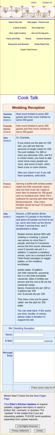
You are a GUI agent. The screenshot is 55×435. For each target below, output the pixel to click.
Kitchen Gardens (44, 39)
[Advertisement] (27, 74)
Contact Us (47, 2)
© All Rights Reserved (27, 426)
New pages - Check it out (38, 22)
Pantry (28, 39)
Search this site (15, 22)
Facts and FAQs (13, 39)
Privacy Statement (20, 430)
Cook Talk (28, 97)
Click (7, 404)
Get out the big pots (40, 33)
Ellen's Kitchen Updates (23, 404)
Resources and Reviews (18, 44)
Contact (39, 430)
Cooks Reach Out (41, 44)
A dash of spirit (19, 28)
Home (33, 2)
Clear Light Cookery (17, 33)
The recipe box (38, 28)
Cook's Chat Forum (29, 50)
